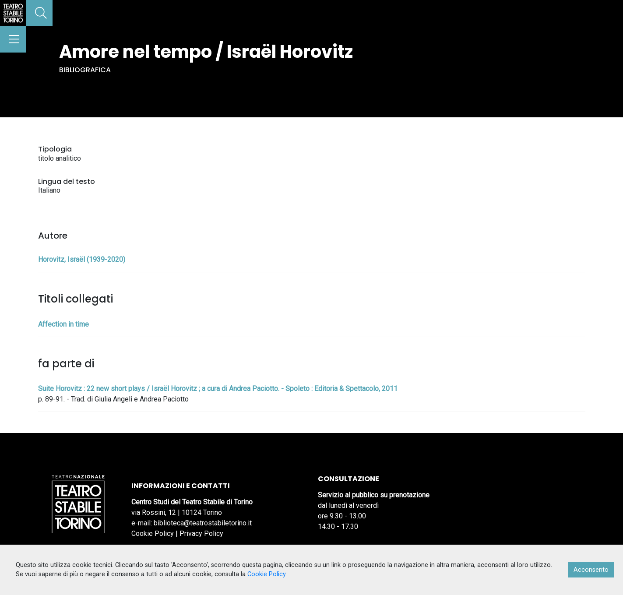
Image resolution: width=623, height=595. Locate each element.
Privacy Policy (201, 533)
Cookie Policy (152, 533)
